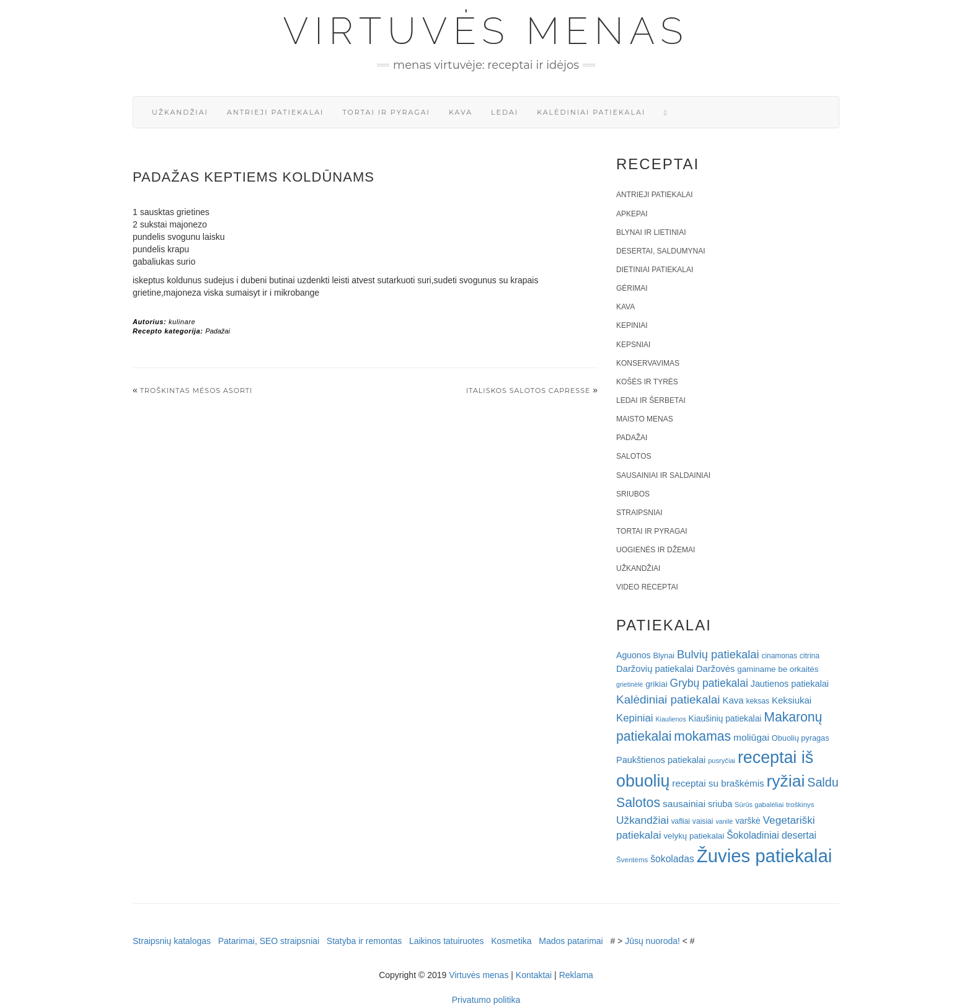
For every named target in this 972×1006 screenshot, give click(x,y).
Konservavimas (647, 363)
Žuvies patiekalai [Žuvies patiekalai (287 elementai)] (764, 855)
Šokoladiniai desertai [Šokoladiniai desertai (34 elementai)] (771, 835)
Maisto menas (644, 419)
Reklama (576, 975)
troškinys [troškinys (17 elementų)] (800, 804)
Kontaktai (534, 975)
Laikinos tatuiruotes (446, 941)
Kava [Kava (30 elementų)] (732, 700)
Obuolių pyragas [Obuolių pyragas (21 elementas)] (800, 738)
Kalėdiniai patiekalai (591, 112)
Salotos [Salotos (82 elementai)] (638, 802)
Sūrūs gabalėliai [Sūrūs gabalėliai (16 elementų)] (759, 804)
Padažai (217, 331)
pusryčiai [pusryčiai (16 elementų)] (721, 760)
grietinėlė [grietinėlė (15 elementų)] (629, 684)
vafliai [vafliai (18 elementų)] (680, 821)
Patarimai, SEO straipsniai (268, 941)
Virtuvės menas (486, 31)
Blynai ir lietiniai (651, 232)
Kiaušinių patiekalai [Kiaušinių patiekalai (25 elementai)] (725, 718)
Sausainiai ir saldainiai (663, 475)
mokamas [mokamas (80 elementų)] (702, 736)
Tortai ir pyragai (386, 112)
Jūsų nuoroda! (652, 941)
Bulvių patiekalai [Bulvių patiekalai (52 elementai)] (718, 654)
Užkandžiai (180, 112)
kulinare (182, 321)
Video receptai (647, 587)
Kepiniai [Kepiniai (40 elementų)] (634, 718)
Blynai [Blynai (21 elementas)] (663, 655)
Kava (460, 112)
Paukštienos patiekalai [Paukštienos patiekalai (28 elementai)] (660, 760)
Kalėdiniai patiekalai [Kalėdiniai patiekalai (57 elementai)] (668, 699)
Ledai (504, 112)
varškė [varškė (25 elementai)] (748, 821)
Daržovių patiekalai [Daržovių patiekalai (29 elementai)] (655, 669)
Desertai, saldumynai (660, 251)
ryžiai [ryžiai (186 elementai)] (786, 781)
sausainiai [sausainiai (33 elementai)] (684, 803)
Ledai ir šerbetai (651, 400)
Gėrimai (632, 288)
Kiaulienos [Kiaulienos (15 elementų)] (670, 719)
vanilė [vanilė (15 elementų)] (724, 821)
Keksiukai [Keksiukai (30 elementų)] (791, 700)
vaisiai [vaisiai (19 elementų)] (703, 821)
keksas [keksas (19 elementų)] (757, 701)
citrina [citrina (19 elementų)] (810, 655)
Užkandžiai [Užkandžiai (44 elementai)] (642, 820)
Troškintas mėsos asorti (196, 390)
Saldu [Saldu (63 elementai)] (822, 782)
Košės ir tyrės (647, 381)
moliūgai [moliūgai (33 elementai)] (751, 737)
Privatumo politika (486, 1000)
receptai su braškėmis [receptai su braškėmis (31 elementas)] (718, 783)
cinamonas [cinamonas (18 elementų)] (779, 655)
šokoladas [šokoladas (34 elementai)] (672, 859)
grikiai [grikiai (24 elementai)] (656, 684)
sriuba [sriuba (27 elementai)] (720, 804)
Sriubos (633, 494)
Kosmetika (511, 941)
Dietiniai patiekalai (654, 269)
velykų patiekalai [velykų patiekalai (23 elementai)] (693, 836)
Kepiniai (632, 325)
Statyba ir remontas (364, 941)
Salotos (633, 456)
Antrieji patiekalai (275, 112)
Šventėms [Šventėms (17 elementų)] (632, 859)
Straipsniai (639, 512)
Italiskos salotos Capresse (528, 390)
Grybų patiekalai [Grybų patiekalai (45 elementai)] (709, 683)
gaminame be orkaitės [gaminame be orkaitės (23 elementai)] (777, 669)
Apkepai (631, 214)
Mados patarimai (571, 941)
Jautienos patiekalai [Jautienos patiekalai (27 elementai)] (790, 684)
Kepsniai (633, 344)
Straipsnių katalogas (172, 941)
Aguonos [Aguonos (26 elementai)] (633, 655)
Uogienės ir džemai (655, 549)
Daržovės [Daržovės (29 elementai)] (715, 669)
